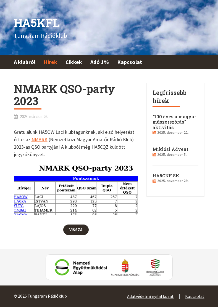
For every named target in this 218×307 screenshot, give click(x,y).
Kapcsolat (129, 61)
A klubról (24, 61)
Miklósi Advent (170, 149)
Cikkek (73, 61)
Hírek (50, 61)
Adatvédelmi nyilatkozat (150, 296)
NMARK (39, 139)
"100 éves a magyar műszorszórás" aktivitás (174, 122)
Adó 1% (99, 61)
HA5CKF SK (166, 175)
